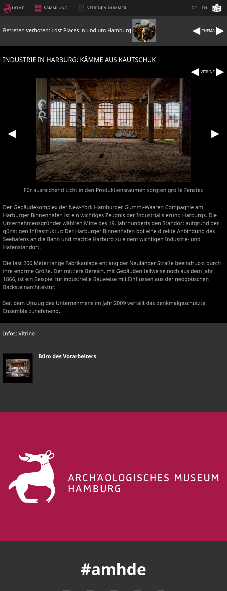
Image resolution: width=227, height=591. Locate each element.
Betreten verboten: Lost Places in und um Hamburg (79, 30)
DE (194, 7)
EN (204, 7)
